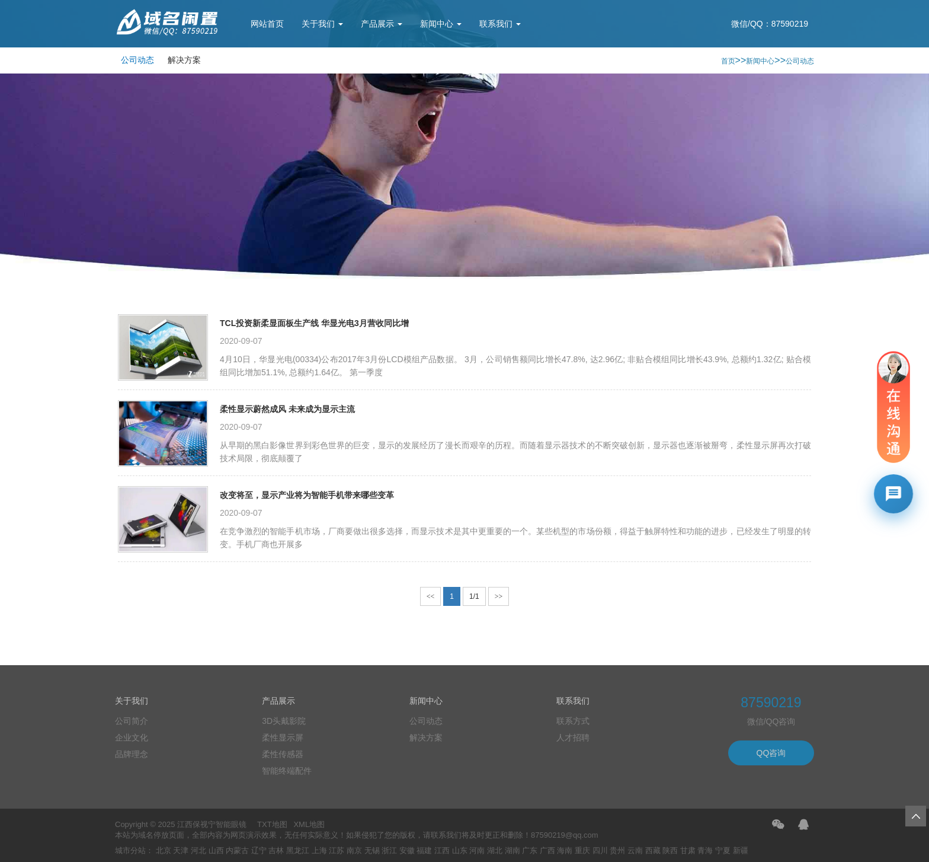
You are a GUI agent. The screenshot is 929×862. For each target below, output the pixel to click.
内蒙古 (237, 850)
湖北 (494, 850)
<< (431, 596)
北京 (163, 850)
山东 (459, 850)
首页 (728, 61)
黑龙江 (297, 850)
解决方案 (184, 60)
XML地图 (309, 824)
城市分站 (130, 850)
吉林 (276, 850)
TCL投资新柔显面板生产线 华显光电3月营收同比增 (314, 323)
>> (499, 596)
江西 (442, 850)
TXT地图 (272, 824)
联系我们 (500, 23)
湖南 (512, 850)
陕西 (670, 850)
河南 (477, 850)
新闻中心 (441, 23)
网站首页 (267, 23)
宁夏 (723, 850)
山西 (216, 850)
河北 (198, 850)
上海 (319, 850)
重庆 (582, 850)
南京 (354, 850)
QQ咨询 (771, 753)
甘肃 (688, 850)
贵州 (617, 850)
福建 (424, 850)
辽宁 (259, 850)
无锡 (372, 850)
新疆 (740, 850)
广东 (529, 850)
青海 (705, 850)
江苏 (336, 850)
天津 (180, 850)
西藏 (653, 850)
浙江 (389, 850)
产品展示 (381, 23)
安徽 (407, 850)
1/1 (474, 596)
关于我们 (322, 23)
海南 (564, 850)
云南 (635, 850)
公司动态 (137, 60)
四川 (600, 850)
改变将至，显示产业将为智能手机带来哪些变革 (307, 495)
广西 (547, 850)
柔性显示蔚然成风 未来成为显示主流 (287, 409)
